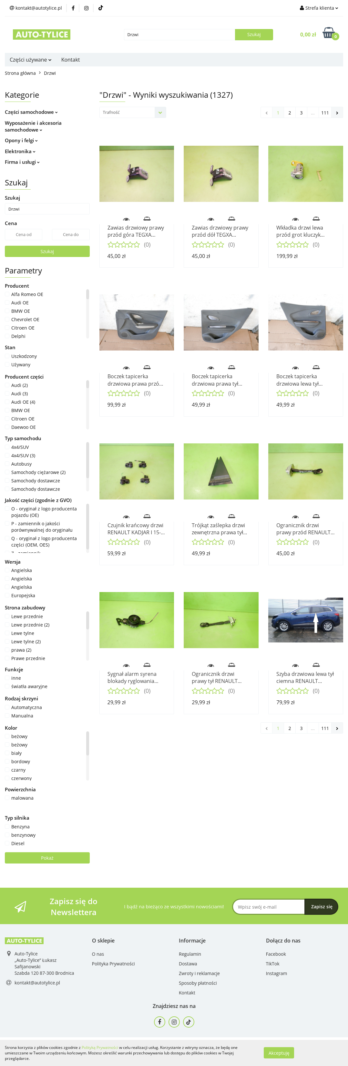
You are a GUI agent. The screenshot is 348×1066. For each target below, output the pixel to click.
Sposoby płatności (198, 983)
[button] (103, 940)
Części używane (31, 59)
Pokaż (47, 858)
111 (325, 113)
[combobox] (132, 112)
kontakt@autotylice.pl (37, 983)
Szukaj (47, 251)
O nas (98, 954)
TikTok (273, 964)
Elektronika (20, 151)
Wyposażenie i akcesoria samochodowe (33, 126)
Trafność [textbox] (111, 112)
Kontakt (70, 59)
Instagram (276, 973)
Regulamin (190, 954)
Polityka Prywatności (113, 964)
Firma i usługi (22, 162)
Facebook (276, 954)
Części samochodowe (31, 112)
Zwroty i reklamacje (199, 973)
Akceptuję (279, 1053)
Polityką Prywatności (100, 1047)
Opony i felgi (21, 140)
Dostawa (188, 964)
